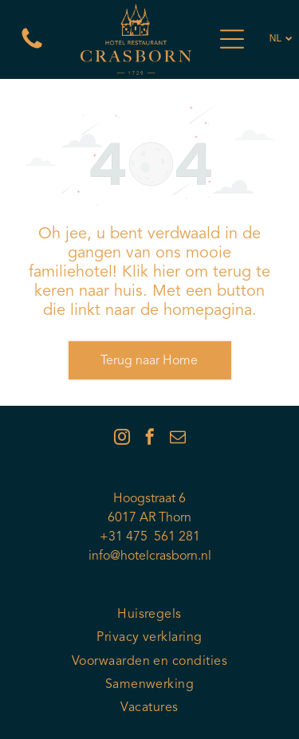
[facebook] (150, 439)
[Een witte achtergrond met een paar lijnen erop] (32, 49)
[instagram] (122, 439)
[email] (178, 439)
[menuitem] (149, 615)
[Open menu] (232, 39)
